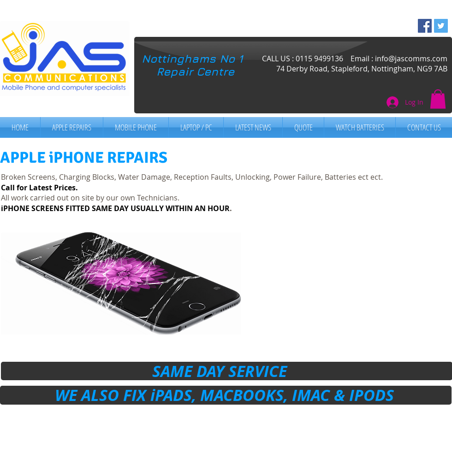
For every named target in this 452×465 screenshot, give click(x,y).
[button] (438, 99)
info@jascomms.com (411, 58)
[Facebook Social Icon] (425, 26)
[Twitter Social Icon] (441, 26)
